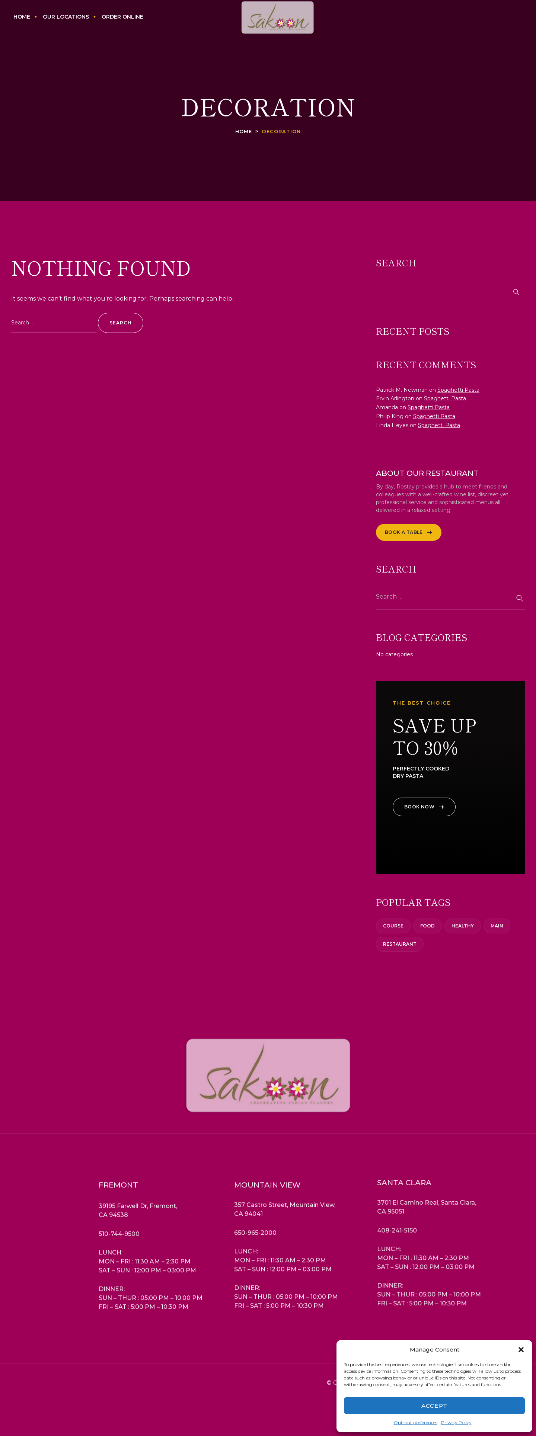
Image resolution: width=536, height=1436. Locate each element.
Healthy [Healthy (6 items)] (463, 926)
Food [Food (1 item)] (427, 926)
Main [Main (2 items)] (497, 926)
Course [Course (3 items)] (393, 926)
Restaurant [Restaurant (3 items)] (400, 944)
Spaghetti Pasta (458, 390)
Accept (434, 1405)
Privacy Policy (456, 1422)
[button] (521, 1349)
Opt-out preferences (415, 1422)
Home (243, 131)
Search (396, 262)
